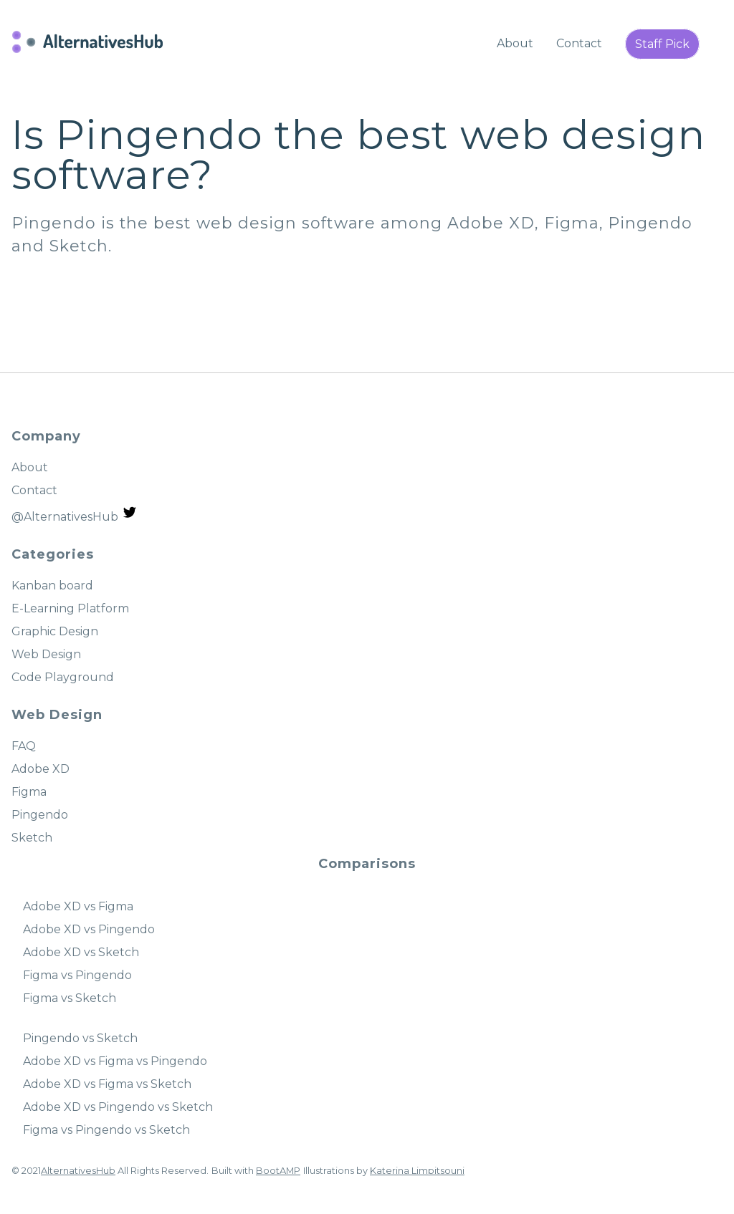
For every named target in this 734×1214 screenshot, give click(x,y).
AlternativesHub (78, 1170)
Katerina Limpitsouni (417, 1170)
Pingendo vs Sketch (80, 1038)
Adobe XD (491, 223)
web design (582, 134)
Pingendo (650, 223)
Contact (579, 43)
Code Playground (62, 677)
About (515, 43)
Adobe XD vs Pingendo (89, 929)
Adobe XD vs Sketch (81, 952)
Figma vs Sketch (69, 998)
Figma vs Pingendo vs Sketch (106, 1130)
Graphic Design (54, 631)
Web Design (46, 654)
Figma (571, 223)
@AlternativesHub (74, 514)
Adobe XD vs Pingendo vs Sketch (118, 1107)
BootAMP (278, 1170)
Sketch (78, 246)
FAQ (23, 746)
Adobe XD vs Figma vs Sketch (107, 1084)
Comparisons (367, 864)
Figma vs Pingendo (77, 975)
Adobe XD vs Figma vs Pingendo (115, 1061)
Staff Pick (662, 44)
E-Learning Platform (70, 608)
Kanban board (52, 585)
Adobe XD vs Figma (78, 906)
